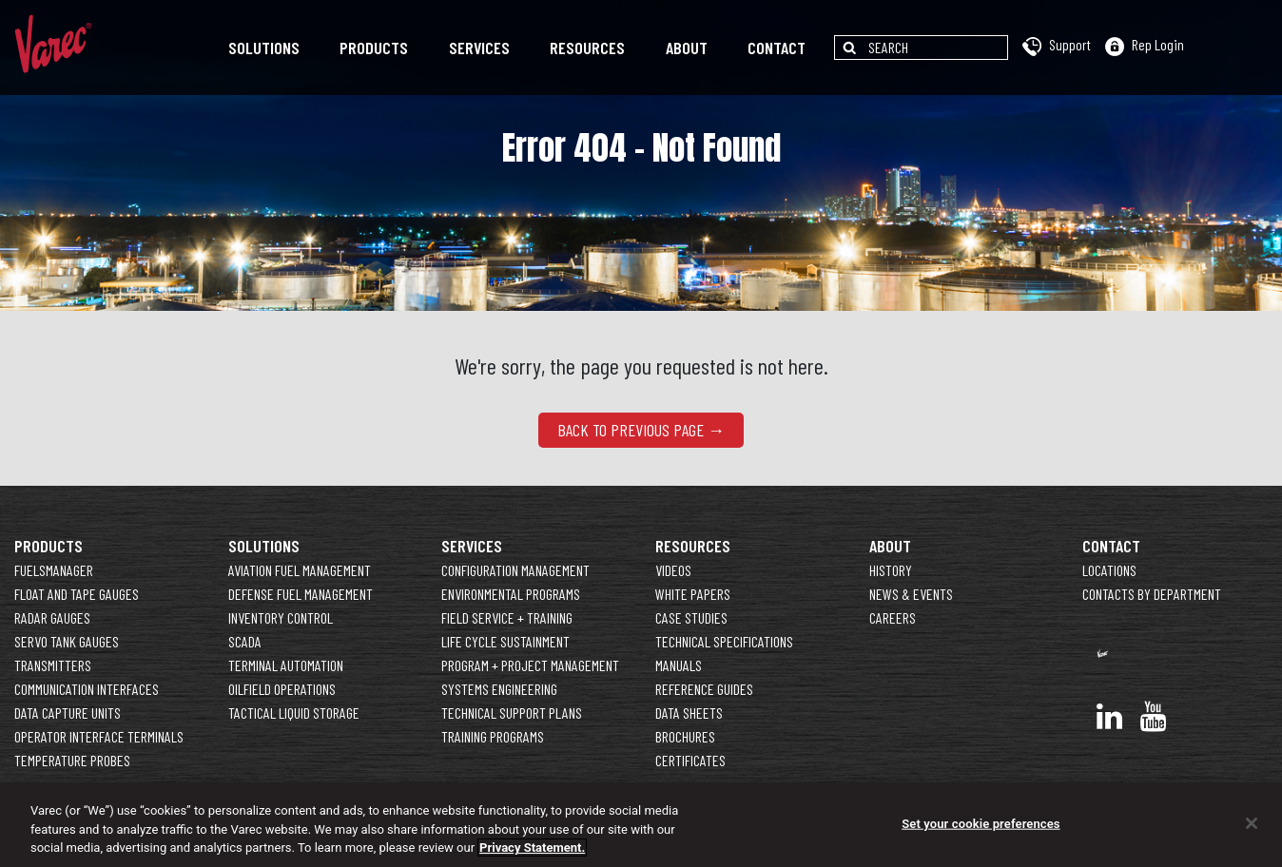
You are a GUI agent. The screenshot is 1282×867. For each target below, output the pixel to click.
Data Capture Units (67, 712)
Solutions (264, 47)
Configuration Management (515, 570)
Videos (673, 570)
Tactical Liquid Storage (293, 712)
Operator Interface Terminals (99, 736)
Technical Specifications (724, 641)
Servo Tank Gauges (66, 641)
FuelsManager (53, 570)
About (687, 47)
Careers (892, 617)
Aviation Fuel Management (299, 570)
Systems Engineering (499, 689)
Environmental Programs (510, 594)
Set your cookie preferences (980, 824)
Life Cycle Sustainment (505, 641)
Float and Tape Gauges (76, 594)
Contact (777, 47)
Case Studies (691, 617)
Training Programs (492, 736)
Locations (1109, 570)
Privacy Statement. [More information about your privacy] (532, 848)
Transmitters (52, 665)
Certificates (690, 760)
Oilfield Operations (282, 689)
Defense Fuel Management (300, 594)
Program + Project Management (530, 665)
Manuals (678, 665)
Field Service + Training (507, 617)
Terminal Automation (285, 665)
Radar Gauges (52, 617)
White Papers (692, 594)
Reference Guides (704, 689)
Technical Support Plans (511, 712)
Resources (587, 47)
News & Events (911, 594)
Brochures (685, 736)
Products (374, 47)
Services (479, 47)
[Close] (1251, 823)
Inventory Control (280, 617)
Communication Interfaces (86, 689)
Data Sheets (689, 712)
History (890, 570)
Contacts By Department (1151, 594)
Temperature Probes (72, 760)
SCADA (245, 641)
